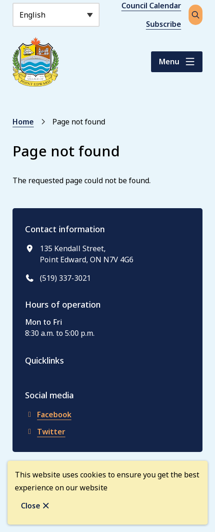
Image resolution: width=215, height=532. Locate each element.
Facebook (48, 414)
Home (23, 122)
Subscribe (163, 24)
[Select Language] (56, 15)
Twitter (45, 432)
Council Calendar (151, 5)
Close (30, 506)
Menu (169, 61)
